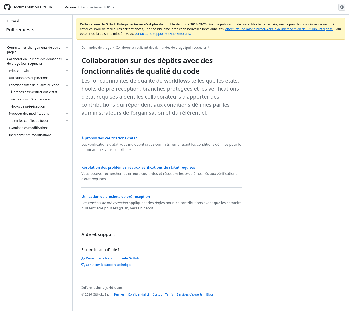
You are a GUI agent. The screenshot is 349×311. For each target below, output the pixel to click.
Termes (119, 294)
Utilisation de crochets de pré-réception (115, 196)
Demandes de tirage (96, 47)
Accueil (13, 21)
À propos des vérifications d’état (109, 138)
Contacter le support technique (106, 265)
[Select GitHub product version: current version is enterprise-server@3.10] (89, 7)
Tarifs (169, 294)
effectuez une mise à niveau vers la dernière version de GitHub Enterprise (279, 29)
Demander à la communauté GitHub (110, 258)
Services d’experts (190, 294)
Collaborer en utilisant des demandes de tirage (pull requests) (161, 47)
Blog (209, 294)
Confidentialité (138, 294)
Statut (157, 294)
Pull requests (20, 30)
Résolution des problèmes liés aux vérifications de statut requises (138, 167)
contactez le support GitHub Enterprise (163, 33)
